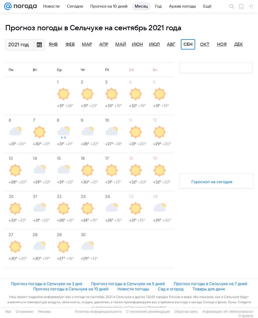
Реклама (44, 312)
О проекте (245, 316)
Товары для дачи (208, 288)
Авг (171, 44)
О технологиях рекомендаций (148, 312)
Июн (137, 44)
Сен (188, 44)
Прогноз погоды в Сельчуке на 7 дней (210, 283)
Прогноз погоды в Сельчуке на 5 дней (128, 283)
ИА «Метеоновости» (238, 312)
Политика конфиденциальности (98, 312)
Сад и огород (170, 288)
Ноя (222, 44)
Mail (8, 312)
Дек (238, 44)
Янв (53, 44)
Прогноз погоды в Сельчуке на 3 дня (46, 283)
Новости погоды (133, 288)
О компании (24, 312)
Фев (70, 44)
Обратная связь (186, 312)
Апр (103, 44)
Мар (87, 44)
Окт (205, 44)
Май (120, 44)
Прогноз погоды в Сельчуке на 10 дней (70, 288)
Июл (154, 44)
